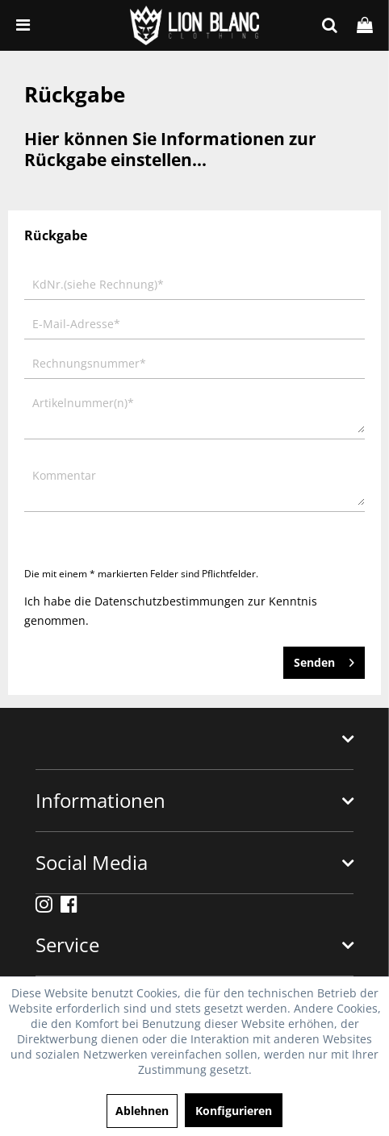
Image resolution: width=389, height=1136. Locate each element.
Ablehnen (142, 1110)
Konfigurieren (233, 1110)
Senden (324, 660)
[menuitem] (23, 25)
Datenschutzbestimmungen (169, 601)
